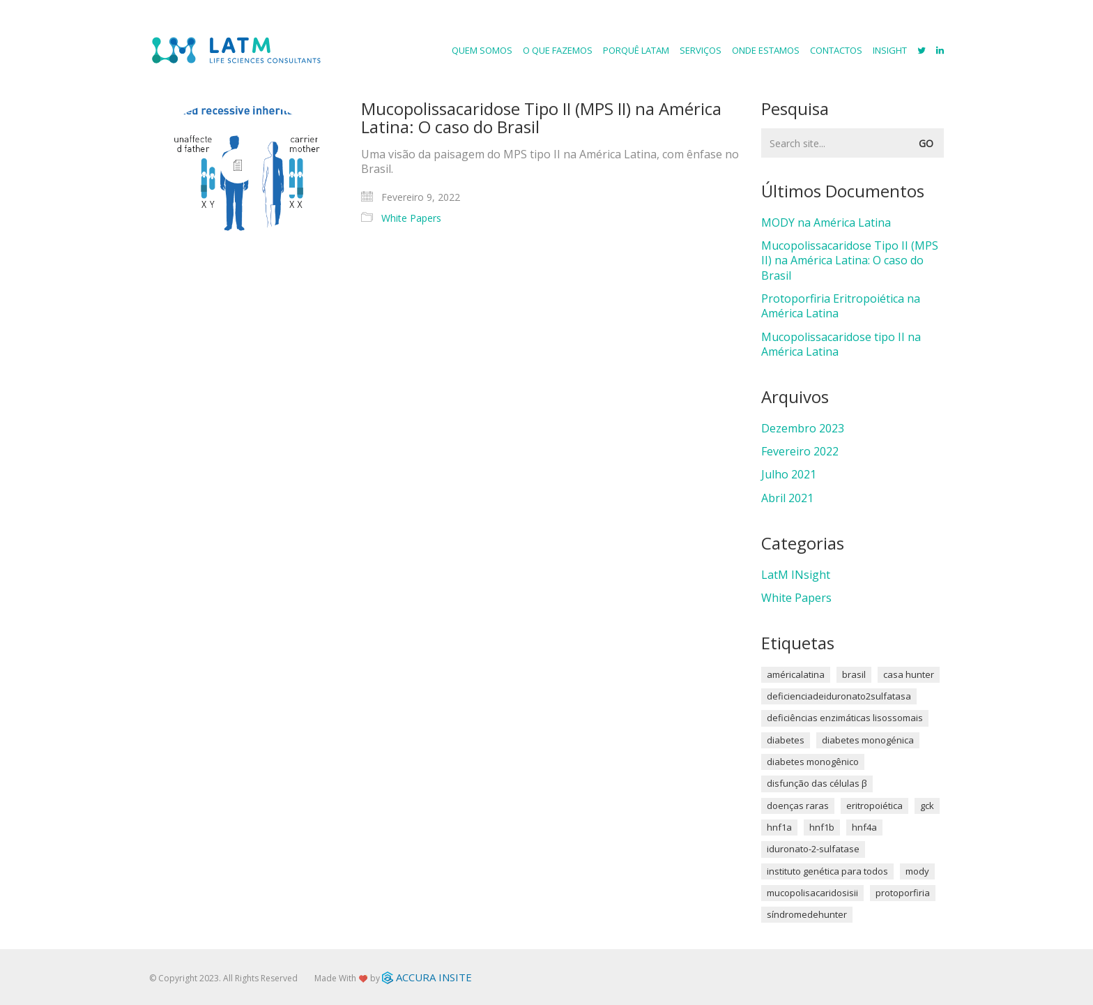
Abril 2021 (787, 498)
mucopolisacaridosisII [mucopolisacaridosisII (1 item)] (812, 892)
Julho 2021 (788, 474)
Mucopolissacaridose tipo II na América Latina (841, 344)
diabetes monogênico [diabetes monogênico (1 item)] (813, 761)
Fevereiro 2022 (800, 451)
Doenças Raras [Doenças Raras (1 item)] (798, 805)
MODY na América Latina (826, 223)
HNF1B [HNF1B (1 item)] (821, 827)
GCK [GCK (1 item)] (927, 805)
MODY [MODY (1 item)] (917, 871)
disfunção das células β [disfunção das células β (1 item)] (817, 783)
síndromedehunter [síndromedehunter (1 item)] (807, 914)
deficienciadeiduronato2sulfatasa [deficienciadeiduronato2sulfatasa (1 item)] (839, 696)
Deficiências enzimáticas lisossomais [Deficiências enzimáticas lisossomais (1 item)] (845, 717)
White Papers (411, 218)
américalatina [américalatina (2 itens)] (796, 674)
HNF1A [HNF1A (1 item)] (779, 827)
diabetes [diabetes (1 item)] (785, 740)
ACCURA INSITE (427, 977)
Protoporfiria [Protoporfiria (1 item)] (903, 892)
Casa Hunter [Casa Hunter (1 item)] (908, 674)
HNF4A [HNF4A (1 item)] (864, 827)
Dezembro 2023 (802, 428)
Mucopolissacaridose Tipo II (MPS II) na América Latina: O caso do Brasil (541, 118)
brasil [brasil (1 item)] (854, 674)
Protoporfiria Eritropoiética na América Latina (840, 306)
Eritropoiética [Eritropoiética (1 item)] (874, 805)
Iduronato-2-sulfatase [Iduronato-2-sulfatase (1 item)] (813, 848)
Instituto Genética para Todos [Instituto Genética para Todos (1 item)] (827, 871)
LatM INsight (795, 575)
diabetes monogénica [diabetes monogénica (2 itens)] (868, 740)
